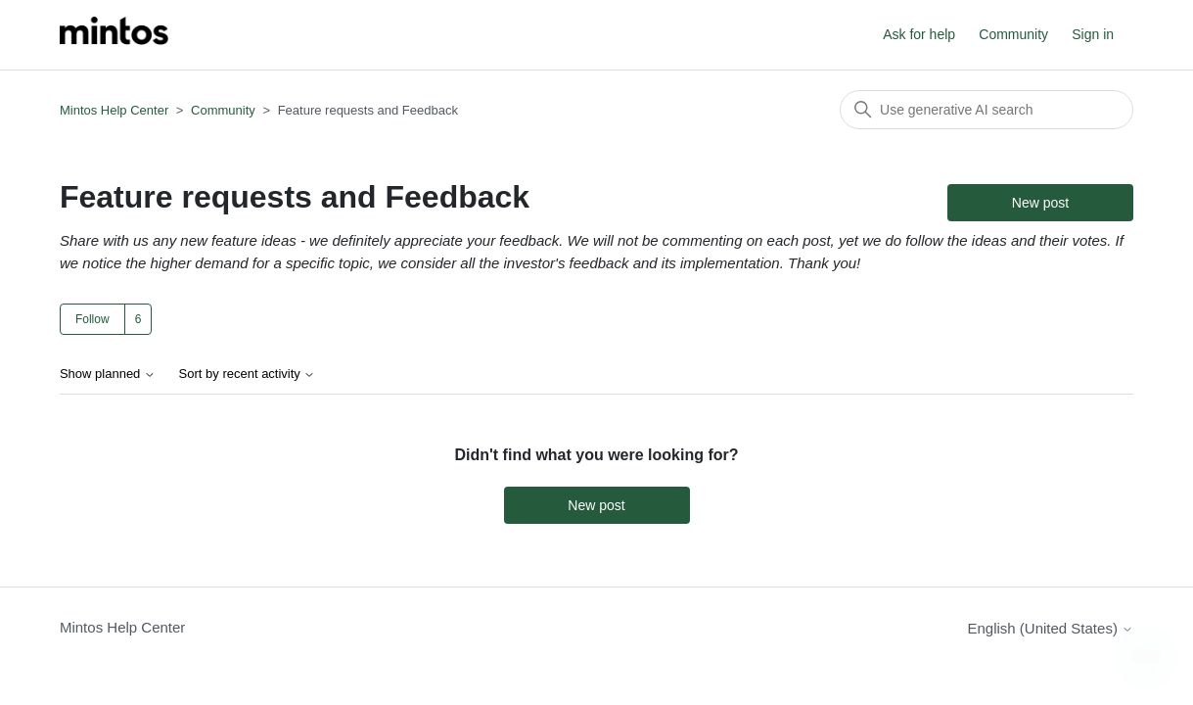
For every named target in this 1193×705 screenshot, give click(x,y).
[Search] (986, 109)
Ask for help (919, 34)
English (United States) (1050, 628)
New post (1040, 203)
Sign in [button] (1093, 34)
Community (1013, 34)
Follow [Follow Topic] (92, 319)
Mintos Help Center (114, 110)
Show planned (108, 374)
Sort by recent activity (247, 374)
